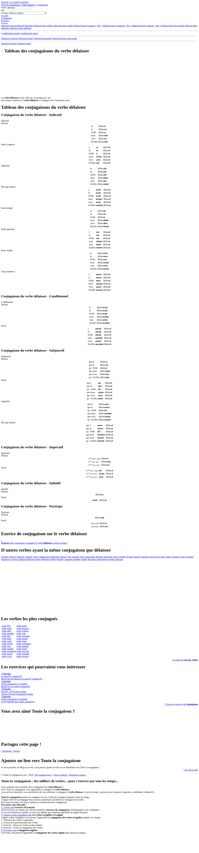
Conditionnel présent (10, 33)
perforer (12, 557)
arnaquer (119, 559)
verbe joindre (8, 649)
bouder (122, 557)
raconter (75, 557)
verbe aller (6, 631)
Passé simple (7, 208)
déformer (45, 559)
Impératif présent (9, 43)
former (53, 559)
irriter (168, 557)
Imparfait (5, 165)
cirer (69, 557)
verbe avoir (7, 628)
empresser (5, 559)
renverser (153, 557)
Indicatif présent (8, 26)
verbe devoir (7, 644)
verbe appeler (22, 646)
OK (2, 10)
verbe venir (7, 641)
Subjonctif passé (25, 38)
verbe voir (6, 646)
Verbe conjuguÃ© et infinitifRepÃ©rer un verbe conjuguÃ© (15, 684)
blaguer (137, 557)
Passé (3, 326)
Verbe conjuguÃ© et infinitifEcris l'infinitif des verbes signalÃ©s (17, 699)
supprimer (55, 557)
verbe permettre (9, 651)
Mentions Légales (77, 775)
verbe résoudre (23, 636)
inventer (189, 557)
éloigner (129, 557)
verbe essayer (22, 656)
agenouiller (90, 557)
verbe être (6, 626)
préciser (14, 559)
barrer (38, 559)
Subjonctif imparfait (43, 38)
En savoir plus (191, 770)
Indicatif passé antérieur (21, 28)
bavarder (111, 559)
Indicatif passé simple (63, 26)
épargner (20, 557)
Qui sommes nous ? (44, 775)
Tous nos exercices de (181, 704)
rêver (82, 557)
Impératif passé (24, 43)
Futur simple (7, 250)
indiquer (22, 559)
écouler (161, 557)
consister (175, 557)
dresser (63, 557)
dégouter (31, 559)
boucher (60, 559)
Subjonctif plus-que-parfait (65, 38)
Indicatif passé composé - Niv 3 (146, 26)
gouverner (108, 557)
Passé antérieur (8, 229)
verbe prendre (8, 633)
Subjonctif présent (9, 38)
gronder (4, 557)
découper (92, 559)
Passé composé (8, 144)
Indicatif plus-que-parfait (172, 26)
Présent (4, 123)
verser (35, 557)
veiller (84, 559)
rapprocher (101, 559)
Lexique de (185, 660)
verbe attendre (22, 654)
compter (28, 557)
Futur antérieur (8, 271)
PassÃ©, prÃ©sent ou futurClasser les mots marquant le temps (17, 691)
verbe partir (21, 626)
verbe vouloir (22, 631)
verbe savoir (7, 654)
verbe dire (6, 636)
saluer (116, 557)
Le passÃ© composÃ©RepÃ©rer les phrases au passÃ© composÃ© (22, 676)
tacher (182, 557)
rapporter (69, 559)
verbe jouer (21, 641)
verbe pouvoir (22, 628)
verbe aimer (21, 649)
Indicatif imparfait (24, 26)
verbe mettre (22, 638)
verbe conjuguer (23, 644)
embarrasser (44, 557)
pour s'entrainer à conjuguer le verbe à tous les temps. (99, 541)
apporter (145, 557)
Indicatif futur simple (43, 26)
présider (77, 559)
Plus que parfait (8, 187)
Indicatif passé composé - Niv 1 (88, 26)
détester (99, 557)
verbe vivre (7, 656)
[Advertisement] (99, 77)
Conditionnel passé (29, 33)
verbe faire (6, 638)
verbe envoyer (22, 651)
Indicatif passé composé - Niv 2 (117, 26)
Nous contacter (61, 775)
